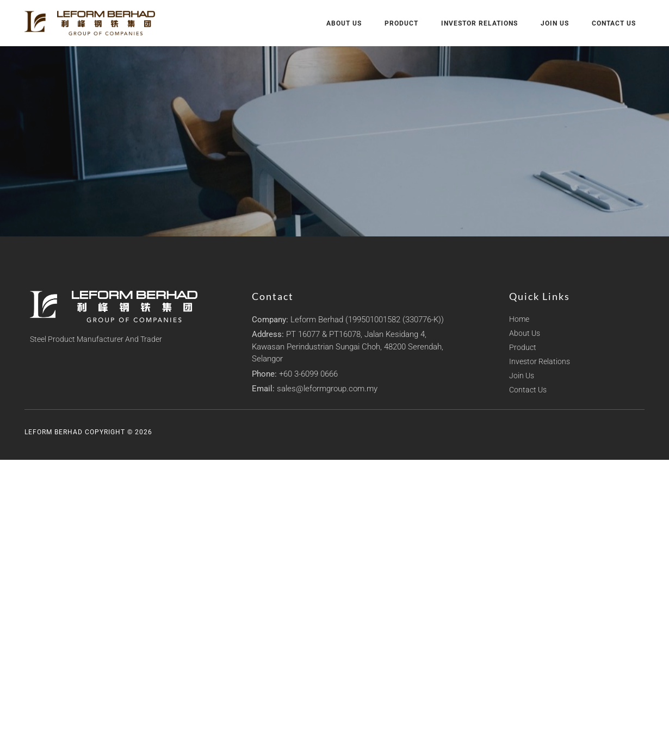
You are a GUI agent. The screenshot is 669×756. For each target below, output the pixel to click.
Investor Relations (479, 23)
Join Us (555, 23)
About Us (344, 23)
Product (401, 23)
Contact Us (614, 23)
